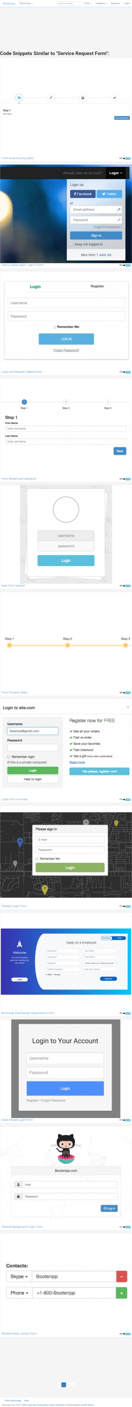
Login (127, 3)
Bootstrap (25, 2)
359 (122, 479)
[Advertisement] (66, 26)
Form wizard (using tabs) (18, 158)
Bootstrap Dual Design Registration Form (28, 1013)
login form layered (13, 585)
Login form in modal (14, 799)
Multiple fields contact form (19, 1333)
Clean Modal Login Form (17, 1119)
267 (122, 1013)
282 (122, 692)
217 (122, 1227)
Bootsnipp (9, 3)
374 (122, 372)
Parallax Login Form (14, 906)
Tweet (26, 1400)
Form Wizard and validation (19, 478)
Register (115, 3)
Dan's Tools (27, 1405)
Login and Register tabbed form (22, 371)
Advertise (60, 1405)
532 (122, 265)
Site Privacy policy (40, 1405)
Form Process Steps (15, 692)
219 (122, 1120)
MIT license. (89, 1405)
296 (122, 586)
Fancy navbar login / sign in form (22, 265)
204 (122, 1334)
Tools (88, 3)
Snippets (101, 3)
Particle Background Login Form (22, 1226)
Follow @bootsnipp (13, 1400)
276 (122, 799)
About (52, 1405)
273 (122, 906)
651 (122, 158)
